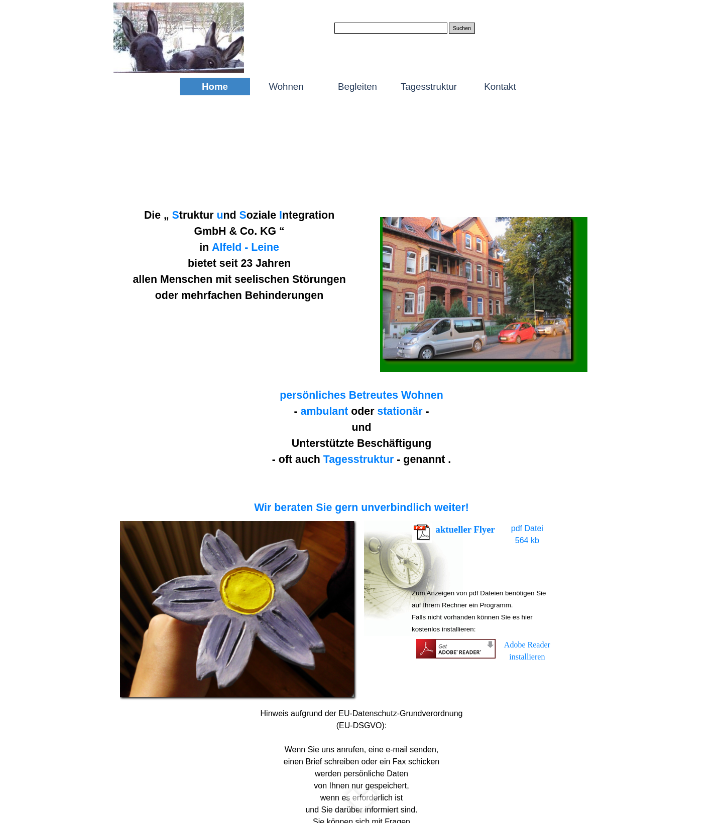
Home (215, 86)
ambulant (324, 411)
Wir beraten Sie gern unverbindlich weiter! (361, 508)
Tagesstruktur (358, 459)
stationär (399, 411)
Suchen (462, 28)
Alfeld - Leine (245, 247)
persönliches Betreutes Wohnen (361, 395)
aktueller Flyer (465, 529)
